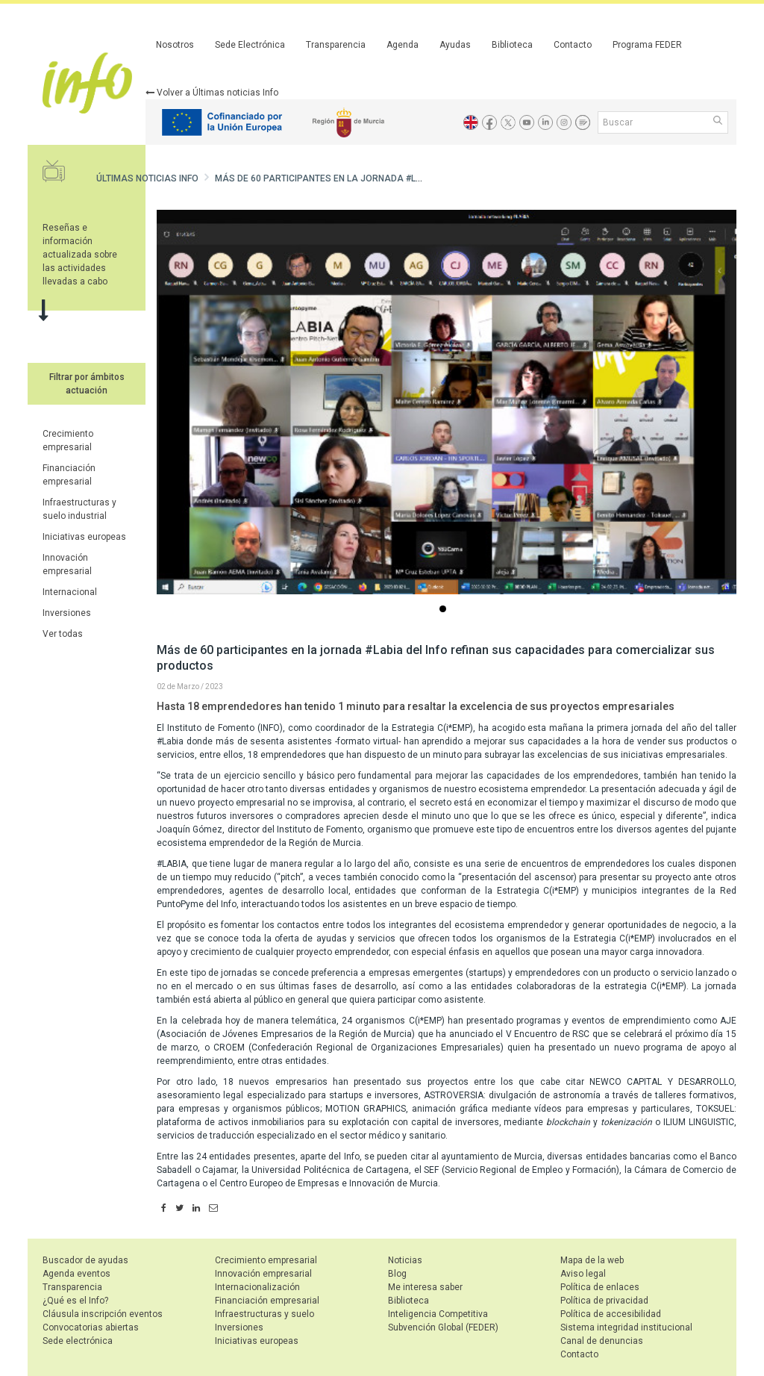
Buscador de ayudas (85, 1260)
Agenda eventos (76, 1273)
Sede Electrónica (250, 45)
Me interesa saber (425, 1287)
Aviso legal (583, 1273)
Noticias (405, 1260)
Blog (397, 1273)
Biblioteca (512, 45)
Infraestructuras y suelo (264, 1314)
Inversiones (67, 613)
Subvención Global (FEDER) (443, 1327)
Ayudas (455, 45)
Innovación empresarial (263, 1273)
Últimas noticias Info (147, 178)
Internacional (70, 592)
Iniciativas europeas (84, 537)
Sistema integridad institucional (626, 1327)
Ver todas (63, 634)
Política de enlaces (599, 1287)
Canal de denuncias (601, 1341)
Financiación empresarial (267, 1300)
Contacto (573, 45)
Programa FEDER (647, 45)
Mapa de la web (592, 1260)
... (445, 610)
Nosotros (175, 45)
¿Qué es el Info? (75, 1300)
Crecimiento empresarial (266, 1260)
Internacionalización (257, 1287)
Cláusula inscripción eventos (103, 1314)
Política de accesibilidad (610, 1314)
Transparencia (336, 45)
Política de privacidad (604, 1300)
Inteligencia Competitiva (438, 1314)
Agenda (402, 45)
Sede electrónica (78, 1341)
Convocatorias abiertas (91, 1327)
